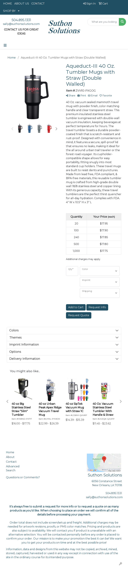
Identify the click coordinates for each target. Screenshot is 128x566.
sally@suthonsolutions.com (21, 24)
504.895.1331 (21, 20)
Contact (11, 461)
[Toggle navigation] (5, 45)
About (10, 457)
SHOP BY (9, 11)
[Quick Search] (103, 22)
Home (10, 452)
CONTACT (38, 3)
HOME (7, 3)
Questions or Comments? (23, 477)
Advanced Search (13, 468)
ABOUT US (21, 3)
